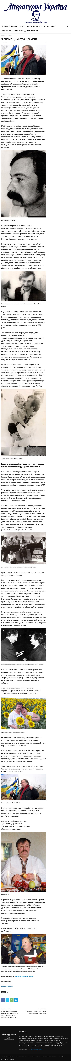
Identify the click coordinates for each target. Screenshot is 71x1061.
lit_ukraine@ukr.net (36, 1050)
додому (3, 35)
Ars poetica (44, 26)
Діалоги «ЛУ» (32, 26)
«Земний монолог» (17, 913)
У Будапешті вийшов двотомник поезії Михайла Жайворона (36, 1012)
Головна (6, 26)
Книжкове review (10, 31)
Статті (22, 26)
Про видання (32, 31)
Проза (53, 26)
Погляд (22, 31)
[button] (67, 26)
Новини (14, 26)
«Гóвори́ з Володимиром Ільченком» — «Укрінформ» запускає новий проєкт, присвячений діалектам (9, 1014)
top (7, 992)
